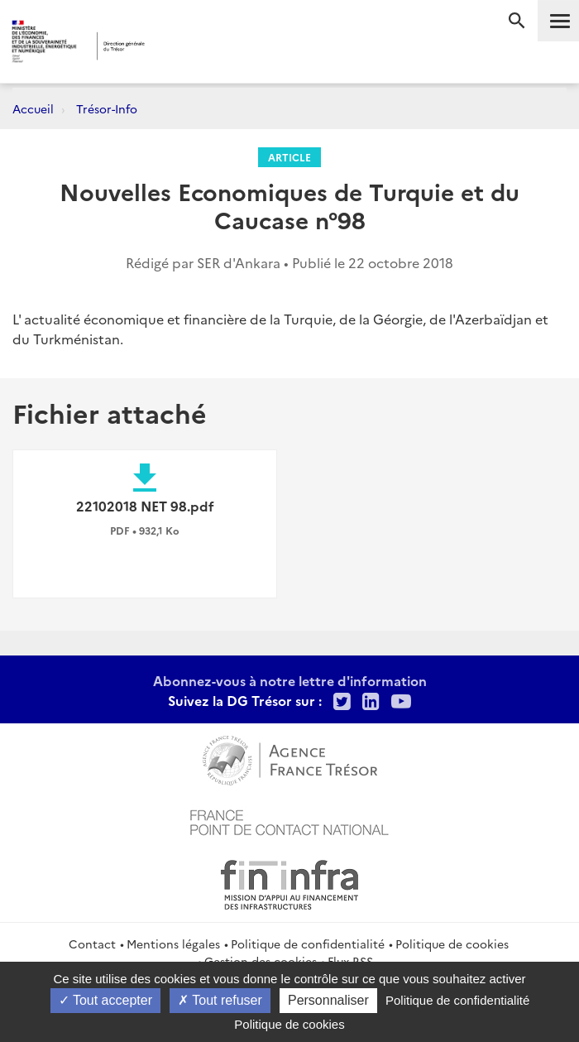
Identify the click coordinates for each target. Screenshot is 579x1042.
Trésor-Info (106, 108)
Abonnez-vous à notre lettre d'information (290, 680)
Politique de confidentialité (308, 943)
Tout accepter (105, 1000)
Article (289, 157)
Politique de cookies (452, 943)
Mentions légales (173, 943)
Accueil (33, 108)
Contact (92, 943)
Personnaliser (328, 1000)
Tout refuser (220, 1000)
